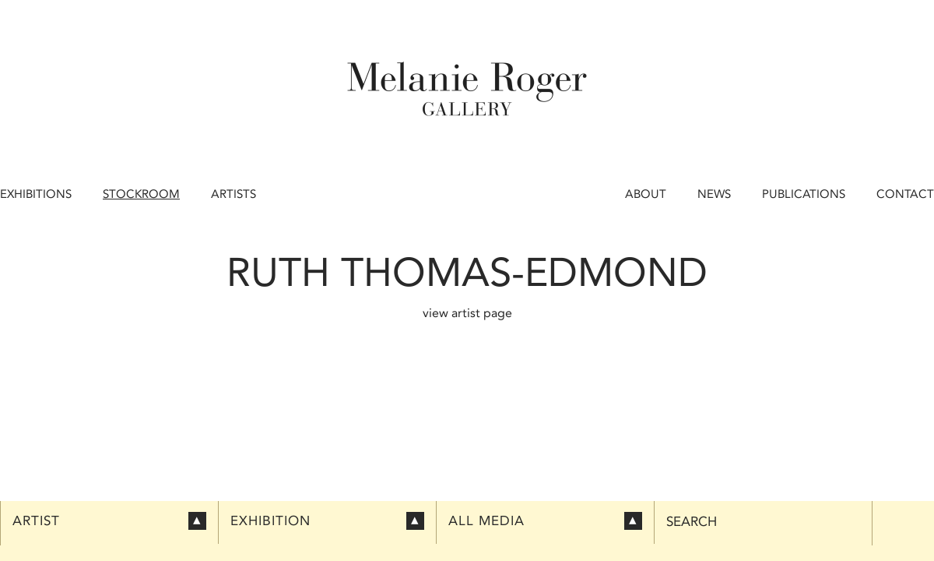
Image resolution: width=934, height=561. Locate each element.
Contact (905, 194)
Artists (233, 194)
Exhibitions (36, 194)
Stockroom (141, 194)
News (714, 194)
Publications (803, 194)
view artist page (467, 312)
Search (691, 521)
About (645, 194)
